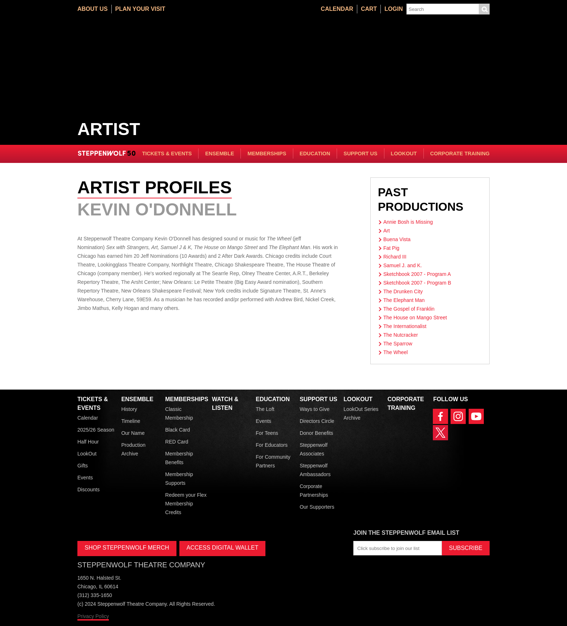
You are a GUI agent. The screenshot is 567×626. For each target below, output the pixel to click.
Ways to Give (315, 409)
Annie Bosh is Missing (408, 222)
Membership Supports (179, 478)
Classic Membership (179, 413)
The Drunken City (403, 291)
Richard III (394, 257)
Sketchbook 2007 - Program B (417, 283)
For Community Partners (273, 461)
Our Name (133, 433)
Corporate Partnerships (314, 490)
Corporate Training (460, 153)
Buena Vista (396, 239)
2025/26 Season (95, 430)
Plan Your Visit (140, 9)
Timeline (130, 421)
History (129, 409)
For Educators (271, 445)
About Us (92, 9)
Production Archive (133, 449)
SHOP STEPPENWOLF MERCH (127, 548)
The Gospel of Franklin (409, 309)
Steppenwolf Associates (314, 449)
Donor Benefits (316, 433)
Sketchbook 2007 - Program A (417, 274)
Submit (484, 9)
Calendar (337, 9)
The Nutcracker (400, 335)
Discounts (88, 489)
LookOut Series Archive (361, 413)
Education (315, 153)
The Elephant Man (404, 300)
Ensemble (219, 153)
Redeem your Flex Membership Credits (185, 503)
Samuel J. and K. (402, 265)
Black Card (177, 430)
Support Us (361, 153)
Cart (369, 9)
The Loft (265, 409)
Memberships (266, 153)
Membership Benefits (179, 458)
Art (386, 231)
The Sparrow (397, 343)
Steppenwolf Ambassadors (315, 470)
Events (85, 477)
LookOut (404, 153)
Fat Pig (391, 248)
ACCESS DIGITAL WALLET (223, 548)
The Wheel (395, 352)
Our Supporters (317, 507)
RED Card (176, 442)
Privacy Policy (93, 616)
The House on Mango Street (415, 317)
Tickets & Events (167, 153)
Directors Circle (317, 421)
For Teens (267, 433)
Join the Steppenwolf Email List (406, 533)
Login (393, 9)
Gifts (82, 466)
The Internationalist (404, 326)
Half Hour (88, 442)
